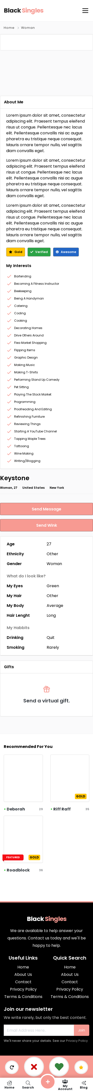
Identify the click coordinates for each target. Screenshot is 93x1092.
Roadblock (18, 870)
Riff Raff (62, 809)
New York (57, 488)
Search (28, 1085)
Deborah (16, 809)
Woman (28, 28)
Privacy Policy (77, 1041)
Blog (83, 1085)
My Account (65, 1085)
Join (81, 1030)
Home (9, 28)
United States (33, 488)
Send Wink (46, 525)
